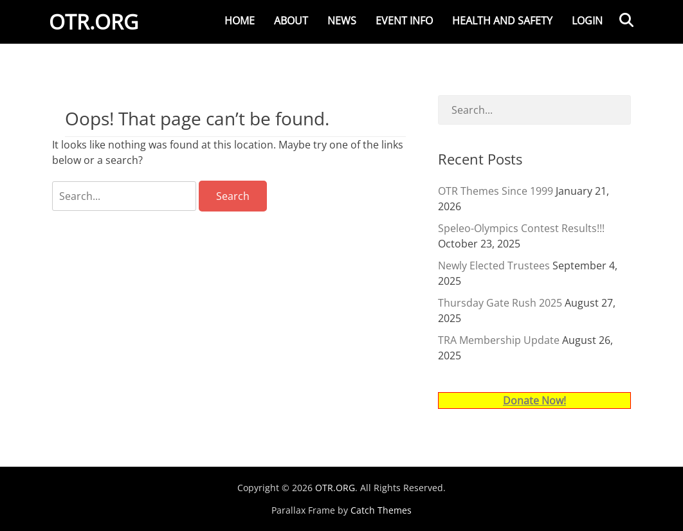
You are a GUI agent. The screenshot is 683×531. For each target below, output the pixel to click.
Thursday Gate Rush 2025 (500, 303)
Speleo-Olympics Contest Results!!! (521, 228)
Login (587, 21)
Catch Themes (381, 510)
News (341, 21)
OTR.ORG (96, 25)
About (291, 21)
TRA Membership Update (499, 340)
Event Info (404, 21)
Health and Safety (502, 21)
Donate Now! (534, 400)
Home (239, 21)
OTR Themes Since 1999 (495, 191)
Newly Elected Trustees (494, 265)
